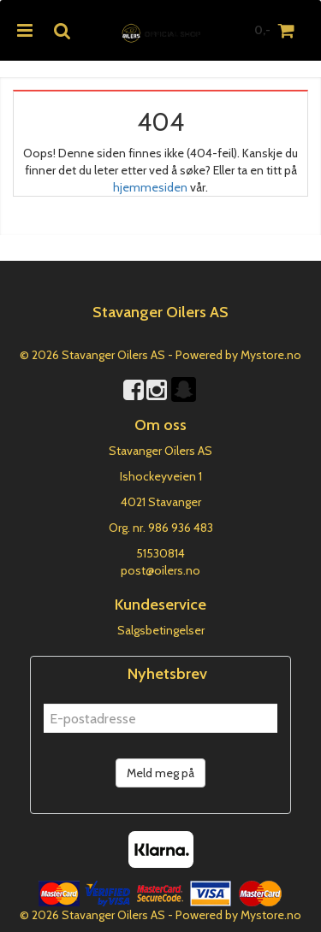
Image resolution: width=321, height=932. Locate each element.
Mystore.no (271, 355)
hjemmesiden (150, 187)
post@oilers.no (160, 570)
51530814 (160, 553)
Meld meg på (160, 773)
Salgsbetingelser (161, 630)
